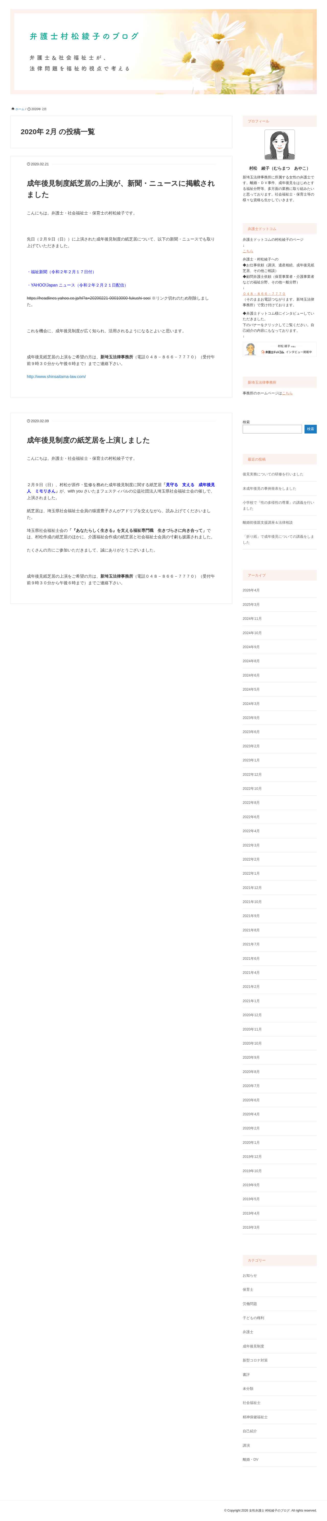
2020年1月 (251, 1142)
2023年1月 (251, 760)
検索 (246, 422)
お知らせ (250, 1275)
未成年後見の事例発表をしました (269, 488)
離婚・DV (250, 1459)
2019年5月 (251, 1199)
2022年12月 (252, 774)
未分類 (248, 1389)
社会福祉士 (252, 1403)
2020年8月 (251, 1072)
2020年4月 (251, 1114)
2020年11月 (252, 1029)
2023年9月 (251, 718)
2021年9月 (251, 916)
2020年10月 (252, 1043)
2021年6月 (251, 958)
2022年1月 (251, 873)
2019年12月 (252, 1156)
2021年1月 (251, 1001)
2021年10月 (252, 902)
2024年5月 (251, 689)
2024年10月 (252, 633)
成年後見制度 (253, 1346)
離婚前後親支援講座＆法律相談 (268, 522)
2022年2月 (251, 859)
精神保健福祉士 (255, 1417)
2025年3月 (251, 604)
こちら (248, 251)
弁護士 (248, 1332)
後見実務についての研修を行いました (273, 474)
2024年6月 (251, 675)
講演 (246, 1445)
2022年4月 (251, 831)
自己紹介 (250, 1431)
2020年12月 (252, 1015)
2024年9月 (251, 647)
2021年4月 (251, 972)
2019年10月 (252, 1171)
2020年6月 (251, 1100)
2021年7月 (251, 944)
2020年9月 (251, 1057)
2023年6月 (251, 732)
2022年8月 (251, 802)
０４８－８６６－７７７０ (264, 294)
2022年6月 (251, 817)
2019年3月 (251, 1227)
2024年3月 (251, 704)
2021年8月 (251, 930)
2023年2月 (251, 746)
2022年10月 (252, 788)
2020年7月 (251, 1086)
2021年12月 (252, 888)
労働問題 (250, 1304)
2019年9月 (251, 1185)
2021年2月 (251, 987)
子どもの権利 (253, 1318)
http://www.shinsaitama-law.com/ (56, 376)
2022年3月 (251, 845)
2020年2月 (251, 1128)
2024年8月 (251, 661)
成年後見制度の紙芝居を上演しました (88, 440)
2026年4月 (251, 590)
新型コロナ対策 (255, 1360)
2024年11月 (252, 618)
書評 (246, 1375)
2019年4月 (251, 1213)
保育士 (248, 1289)
